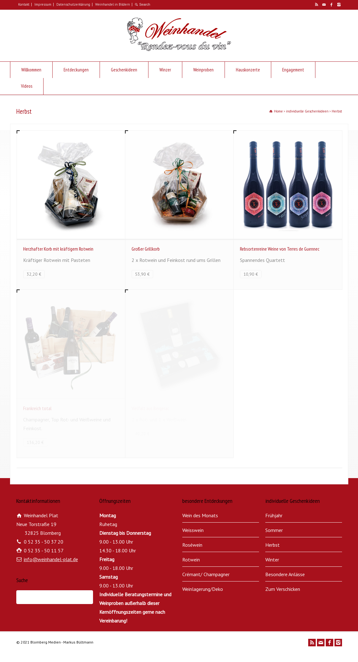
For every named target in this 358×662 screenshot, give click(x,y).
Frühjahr (274, 515)
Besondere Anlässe (285, 574)
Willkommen (31, 70)
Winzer (165, 70)
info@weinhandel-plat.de (51, 559)
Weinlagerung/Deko (202, 589)
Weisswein (193, 530)
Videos (26, 86)
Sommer (274, 530)
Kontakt (23, 4)
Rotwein (191, 559)
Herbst (272, 545)
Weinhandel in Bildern (112, 4)
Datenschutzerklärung (73, 4)
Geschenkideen (124, 70)
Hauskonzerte (248, 70)
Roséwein (192, 545)
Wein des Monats (200, 515)
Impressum (42, 4)
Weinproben (203, 70)
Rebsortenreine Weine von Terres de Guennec (279, 249)
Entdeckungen (76, 70)
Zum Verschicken (282, 589)
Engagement (293, 70)
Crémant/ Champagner (206, 574)
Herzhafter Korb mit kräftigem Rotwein (58, 249)
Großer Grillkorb (146, 249)
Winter (272, 559)
